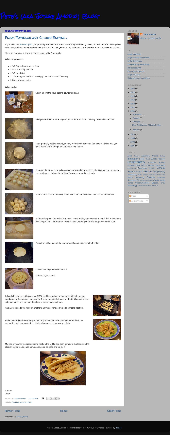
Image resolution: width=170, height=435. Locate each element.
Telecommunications (145, 185)
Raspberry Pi (133, 180)
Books (141, 159)
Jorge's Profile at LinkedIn (138, 58)
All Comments (136, 201)
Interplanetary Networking (138, 64)
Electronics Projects (136, 71)
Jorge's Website (134, 54)
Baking (162, 156)
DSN (138, 165)
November (137, 114)
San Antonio (149, 180)
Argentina (145, 156)
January (136, 130)
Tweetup (155, 185)
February (137, 122)
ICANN (138, 172)
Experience (142, 168)
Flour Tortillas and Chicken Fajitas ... (36, 37)
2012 (132, 107)
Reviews (142, 180)
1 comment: (33, 398)
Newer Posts (12, 410)
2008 (132, 142)
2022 (132, 88)
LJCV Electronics (135, 61)
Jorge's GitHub (134, 75)
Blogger (118, 428)
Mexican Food (26, 402)
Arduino (136, 156)
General (161, 168)
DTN (143, 165)
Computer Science (156, 163)
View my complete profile (150, 38)
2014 (132, 100)
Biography (133, 158)
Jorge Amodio (149, 34)
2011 (132, 111)
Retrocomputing (134, 68)
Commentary (136, 162)
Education (150, 165)
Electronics (160, 165)
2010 (132, 134)
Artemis (155, 156)
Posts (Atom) (22, 417)
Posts (132, 196)
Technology (132, 185)
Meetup (151, 174)
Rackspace (161, 177)
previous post (26, 44)
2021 (132, 92)
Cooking (15, 402)
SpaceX (155, 183)
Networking (139, 178)
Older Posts (114, 410)
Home (63, 410)
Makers (145, 174)
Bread (148, 159)
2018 (132, 96)
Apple (130, 156)
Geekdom (152, 168)
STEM (163, 183)
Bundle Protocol (158, 159)
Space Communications (138, 183)
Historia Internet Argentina (139, 78)
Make (140, 174)
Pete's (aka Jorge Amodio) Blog (49, 16)
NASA (130, 177)
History (131, 171)
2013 (132, 104)
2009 (132, 138)
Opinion (151, 177)
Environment (132, 168)
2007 (132, 146)
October (136, 118)
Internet (147, 171)
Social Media (159, 180)
